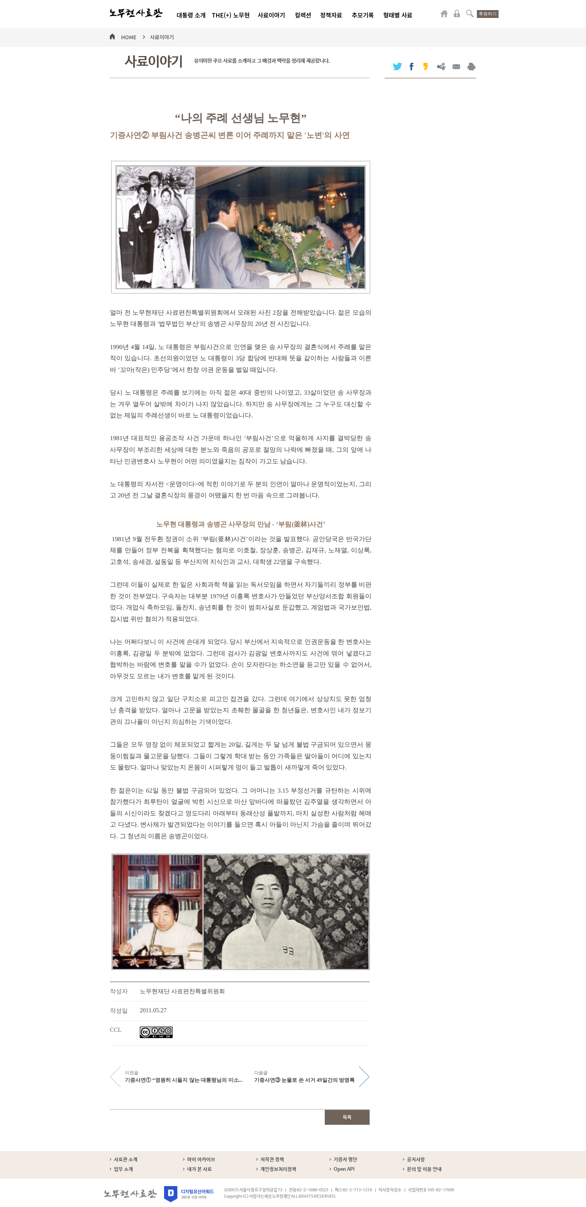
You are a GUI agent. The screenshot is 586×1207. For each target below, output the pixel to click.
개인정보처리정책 (278, 1169)
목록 (347, 1117)
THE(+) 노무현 (231, 14)
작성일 (119, 1010)
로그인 (457, 13)
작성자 (119, 991)
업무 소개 (123, 1169)
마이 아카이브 (201, 1160)
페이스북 (411, 66)
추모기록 (363, 14)
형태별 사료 (397, 14)
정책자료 (331, 14)
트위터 (397, 66)
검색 (469, 13)
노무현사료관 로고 (136, 13)
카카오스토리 (425, 66)
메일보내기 (456, 66)
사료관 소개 (126, 1160)
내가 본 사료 (199, 1169)
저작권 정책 (272, 1160)
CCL (115, 1030)
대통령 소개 (191, 14)
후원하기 (488, 13)
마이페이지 (444, 13)
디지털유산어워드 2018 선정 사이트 (189, 1194)
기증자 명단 (345, 1160)
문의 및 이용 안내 (424, 1169)
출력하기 (471, 66)
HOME (128, 35)
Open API (344, 1169)
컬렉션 (303, 14)
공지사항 (416, 1160)
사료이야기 (271, 14)
